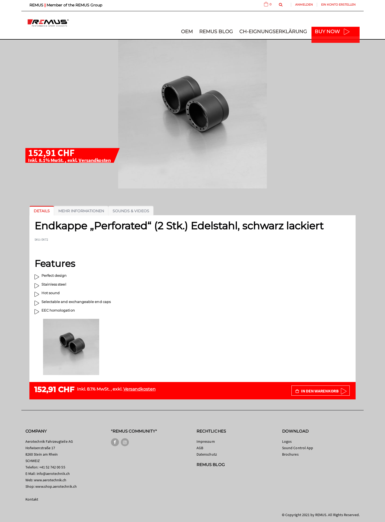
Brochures (290, 454)
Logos (287, 441)
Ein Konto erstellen (338, 4)
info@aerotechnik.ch (53, 473)
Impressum (206, 441)
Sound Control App (297, 447)
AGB (200, 447)
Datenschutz (207, 454)
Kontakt (31, 499)
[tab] (41, 211)
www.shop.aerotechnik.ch (56, 486)
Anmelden (304, 4)
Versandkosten (95, 160)
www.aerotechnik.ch (50, 480)
